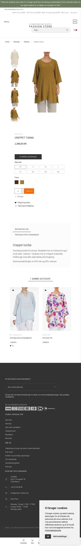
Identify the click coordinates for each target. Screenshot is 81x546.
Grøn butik (9, 452)
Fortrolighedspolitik (53, 530)
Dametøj (8, 420)
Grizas (46, 335)
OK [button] (48, 536)
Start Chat (14, 499)
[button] (22, 202)
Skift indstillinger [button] (60, 536)
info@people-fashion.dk (19, 493)
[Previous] (14, 318)
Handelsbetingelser (12, 463)
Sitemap (8, 467)
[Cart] (32, 542)
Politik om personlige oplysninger (17, 456)
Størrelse (18, 162)
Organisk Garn (10, 431)
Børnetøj (8, 438)
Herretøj (8, 424)
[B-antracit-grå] (10, 345)
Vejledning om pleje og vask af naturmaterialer (22, 448)
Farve (17, 177)
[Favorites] (23, 542)
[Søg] (51, 30)
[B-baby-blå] (12, 345)
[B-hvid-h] (14, 345)
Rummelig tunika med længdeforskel (21, 338)
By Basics (16, 335)
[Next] (67, 318)
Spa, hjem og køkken (13, 427)
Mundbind (9, 435)
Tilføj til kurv (29, 191)
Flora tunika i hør (47, 338)
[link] (53, 530)
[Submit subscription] (54, 387)
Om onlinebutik (10, 459)
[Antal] (18, 191)
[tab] (22, 229)
